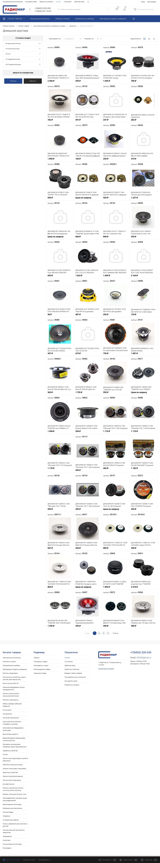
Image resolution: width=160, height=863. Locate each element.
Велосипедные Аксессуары (12, 804)
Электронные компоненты (12, 658)
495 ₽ (87, 471)
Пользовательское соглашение (75, 677)
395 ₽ (87, 82)
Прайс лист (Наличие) (41, 2)
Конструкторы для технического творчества (14, 831)
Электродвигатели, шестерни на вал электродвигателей (15, 799)
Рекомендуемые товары (42, 669)
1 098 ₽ (60, 432)
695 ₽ (60, 198)
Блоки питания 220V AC (10, 683)
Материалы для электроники (12, 808)
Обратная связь (26, 2)
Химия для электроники (11, 718)
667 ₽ (60, 549)
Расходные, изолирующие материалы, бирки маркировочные (14, 745)
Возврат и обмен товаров (58, 2)
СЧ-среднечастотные (13, 59)
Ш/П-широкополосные (13, 64)
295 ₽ (143, 237)
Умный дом (6, 840)
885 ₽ (115, 549)
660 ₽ (87, 237)
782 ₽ (60, 121)
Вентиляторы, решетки (10, 734)
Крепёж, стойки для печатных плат (14, 794)
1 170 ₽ (115, 432)
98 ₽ (60, 315)
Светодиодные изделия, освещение (15, 669)
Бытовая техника (8, 784)
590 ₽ (87, 432)
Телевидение (7, 836)
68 (39, 43)
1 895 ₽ (115, 588)
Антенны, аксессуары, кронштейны (14, 768)
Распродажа (7, 848)
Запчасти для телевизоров (12, 780)
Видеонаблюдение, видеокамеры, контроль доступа (14, 739)
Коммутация (7, 710)
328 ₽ (143, 549)
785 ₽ (143, 82)
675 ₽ (87, 354)
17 (39, 54)
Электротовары (8, 812)
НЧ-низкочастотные (12, 49)
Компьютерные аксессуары (12, 844)
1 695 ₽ (115, 82)
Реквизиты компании (72, 685)
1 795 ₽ (87, 393)
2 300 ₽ (60, 82)
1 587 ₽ (143, 354)
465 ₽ (115, 469)
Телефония (6, 816)
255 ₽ (115, 160)
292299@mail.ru (143, 657)
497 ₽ (87, 121)
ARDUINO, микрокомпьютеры (13, 765)
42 (39, 59)
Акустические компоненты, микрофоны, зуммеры (12, 723)
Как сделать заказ (71, 681)
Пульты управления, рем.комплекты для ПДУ (15, 825)
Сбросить (33, 81)
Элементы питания (9, 661)
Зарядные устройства (10, 750)
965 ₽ (60, 393)
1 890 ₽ (60, 160)
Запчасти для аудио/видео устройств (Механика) (15, 760)
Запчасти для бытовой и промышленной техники (11, 695)
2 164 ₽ (143, 276)
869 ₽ (60, 588)
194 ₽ (143, 315)
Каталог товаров (14, 19)
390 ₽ (115, 627)
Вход (143, 2)
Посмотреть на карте (106, 669)
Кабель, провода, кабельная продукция (12, 705)
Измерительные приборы (11, 665)
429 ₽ (115, 198)
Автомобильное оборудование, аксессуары (13, 729)
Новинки (36, 658)
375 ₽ (143, 160)
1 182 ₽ (143, 469)
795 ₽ (115, 354)
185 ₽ (87, 160)
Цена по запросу (87, 198)
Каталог (5, 2)
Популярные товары (40, 661)
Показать (13, 81)
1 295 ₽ (60, 627)
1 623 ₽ (87, 276)
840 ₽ (115, 237)
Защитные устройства (10, 772)
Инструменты (7, 714)
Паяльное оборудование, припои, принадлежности (14, 688)
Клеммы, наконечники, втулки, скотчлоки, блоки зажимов (13, 789)
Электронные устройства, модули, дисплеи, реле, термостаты (14, 678)
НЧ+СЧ (8, 54)
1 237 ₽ (143, 198)
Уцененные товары (40, 673)
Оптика (5, 754)
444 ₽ (87, 549)
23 (39, 49)
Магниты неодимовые (10, 673)
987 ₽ (87, 315)
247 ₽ (115, 121)
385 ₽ (143, 627)
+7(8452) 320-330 (28, 860)
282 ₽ (143, 121)
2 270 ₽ (143, 588)
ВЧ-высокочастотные (13, 43)
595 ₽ (115, 393)
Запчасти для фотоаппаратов (13, 776)
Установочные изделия (11, 820)
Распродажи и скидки (41, 665)
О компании (14, 2)
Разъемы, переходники (10, 700)
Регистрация (151, 2)
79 (39, 64)
